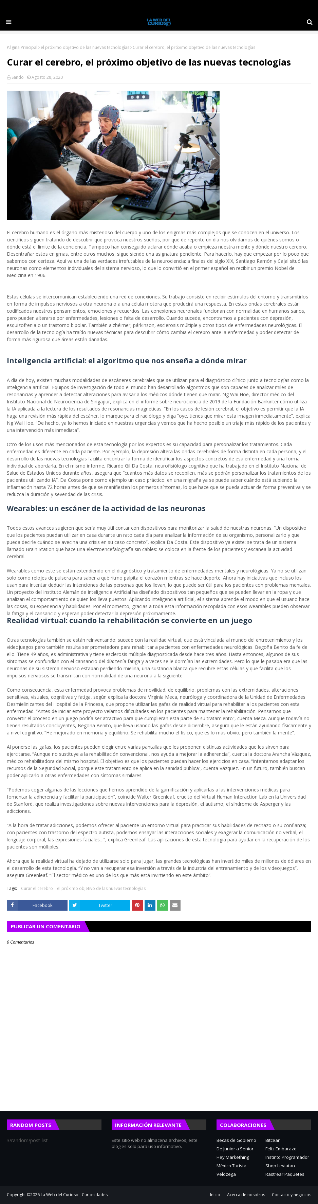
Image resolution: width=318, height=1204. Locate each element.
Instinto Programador (287, 1157)
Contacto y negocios (291, 1195)
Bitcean (273, 1140)
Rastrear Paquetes (284, 1174)
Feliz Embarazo (281, 1149)
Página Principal (22, 47)
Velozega (226, 1174)
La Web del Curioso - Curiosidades (74, 1195)
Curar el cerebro (37, 888)
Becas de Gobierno (236, 1140)
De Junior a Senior (235, 1149)
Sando (18, 77)
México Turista (231, 1166)
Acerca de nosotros (246, 1195)
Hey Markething (233, 1157)
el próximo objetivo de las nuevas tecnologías (85, 47)
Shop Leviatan (280, 1166)
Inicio (215, 1195)
